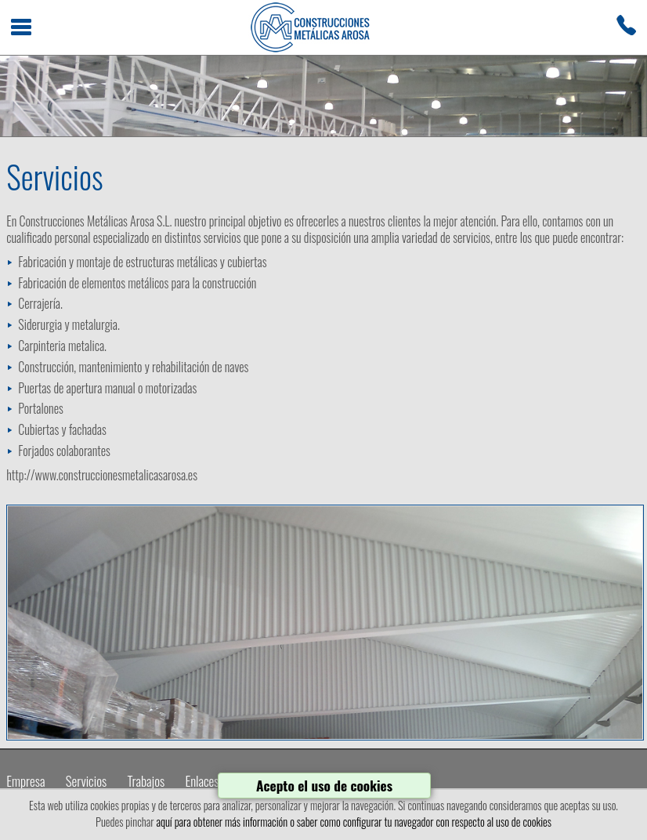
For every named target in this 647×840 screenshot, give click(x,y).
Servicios (86, 781)
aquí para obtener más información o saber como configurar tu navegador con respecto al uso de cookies (353, 821)
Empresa (25, 781)
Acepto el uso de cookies (324, 785)
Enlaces (202, 781)
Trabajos (145, 781)
